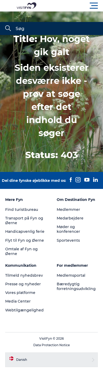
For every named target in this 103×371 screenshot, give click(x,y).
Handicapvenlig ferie (24, 231)
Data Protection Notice (51, 345)
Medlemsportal (71, 275)
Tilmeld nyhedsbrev (24, 275)
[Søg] (8, 28)
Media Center (18, 301)
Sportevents (68, 240)
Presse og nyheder (23, 284)
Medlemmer (68, 209)
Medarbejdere (70, 218)
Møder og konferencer (68, 229)
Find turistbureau (21, 209)
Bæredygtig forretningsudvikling (76, 286)
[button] (75, 6)
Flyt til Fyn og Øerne (24, 240)
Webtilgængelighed (24, 310)
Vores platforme (20, 292)
